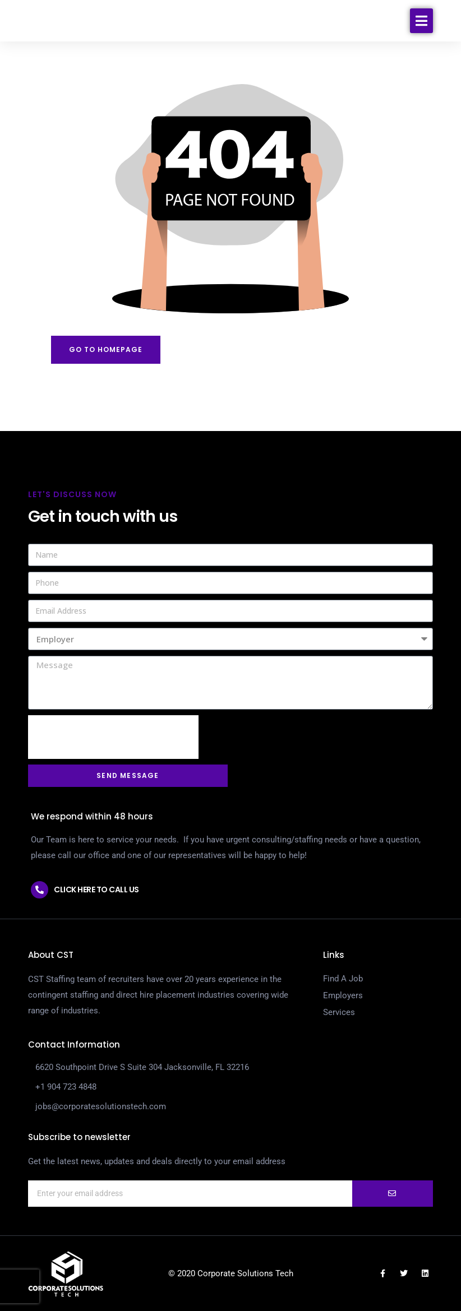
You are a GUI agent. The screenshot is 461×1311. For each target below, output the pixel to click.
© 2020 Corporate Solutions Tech (230, 1273)
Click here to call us (96, 889)
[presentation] (113, 737)
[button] (421, 30)
